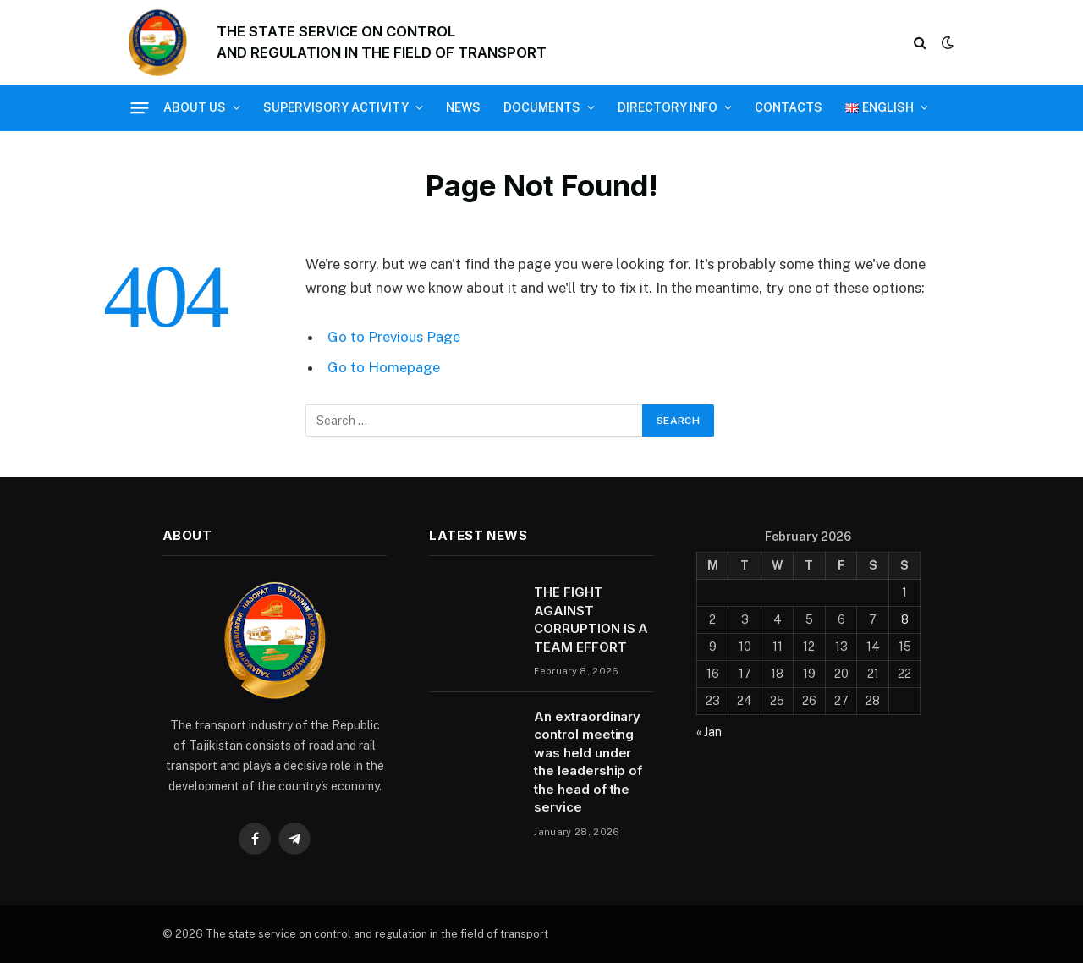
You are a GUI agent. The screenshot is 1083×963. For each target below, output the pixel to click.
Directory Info (667, 107)
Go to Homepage (383, 367)
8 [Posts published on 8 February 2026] (905, 619)
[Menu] (140, 107)
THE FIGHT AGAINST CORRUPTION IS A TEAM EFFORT (591, 619)
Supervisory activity (336, 107)
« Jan (709, 732)
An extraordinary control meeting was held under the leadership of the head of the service (588, 761)
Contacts (788, 107)
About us (194, 107)
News (463, 107)
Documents (541, 107)
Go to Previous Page (393, 336)
